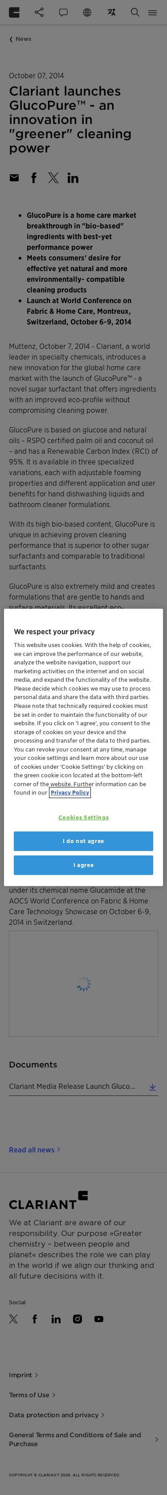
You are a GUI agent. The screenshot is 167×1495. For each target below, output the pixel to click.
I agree (83, 865)
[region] (83, 747)
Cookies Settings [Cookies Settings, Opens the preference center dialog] (83, 817)
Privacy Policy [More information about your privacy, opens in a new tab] (70, 792)
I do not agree (83, 841)
